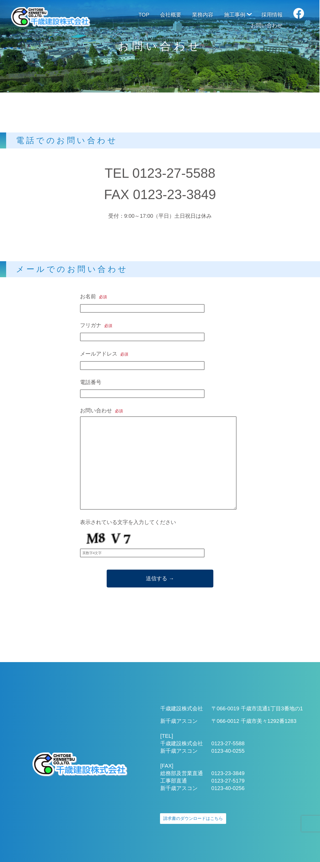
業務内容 (202, 15)
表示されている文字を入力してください (142, 537)
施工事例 (234, 15)
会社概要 (170, 15)
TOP (143, 15)
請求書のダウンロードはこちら (193, 818)
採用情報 (272, 15)
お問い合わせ (267, 25)
